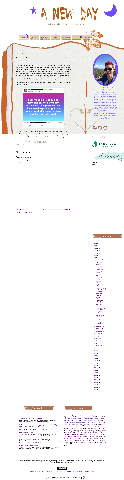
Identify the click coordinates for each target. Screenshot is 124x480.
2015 (95, 358)
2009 (95, 372)
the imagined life (83, 442)
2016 (95, 356)
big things (74, 420)
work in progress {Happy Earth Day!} (29, 445)
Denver (78, 426)
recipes (72, 440)
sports (101, 440)
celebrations (93, 422)
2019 (95, 255)
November (99, 326)
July (97, 336)
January (98, 350)
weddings (76, 444)
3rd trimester (102, 415)
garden (93, 426)
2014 (95, 360)
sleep (93, 440)
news (86, 436)
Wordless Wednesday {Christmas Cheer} (99, 300)
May (97, 341)
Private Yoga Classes (98, 294)
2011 (95, 368)
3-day (94, 415)
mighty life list (102, 434)
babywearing (87, 418)
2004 (95, 384)
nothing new (95, 436)
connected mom (70, 424)
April (97, 343)
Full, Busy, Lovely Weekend (100, 322)
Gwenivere (101, 428)
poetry (90, 438)
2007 (95, 377)
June (97, 338)
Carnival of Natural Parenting (78, 422)
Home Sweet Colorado (99, 305)
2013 (95, 363)
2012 (95, 365)
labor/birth (95, 432)
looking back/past (77, 434)
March (98, 345)
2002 (95, 389)
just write (86, 432)
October (98, 329)
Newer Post (19, 209)
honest (104, 431)
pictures (77, 438)
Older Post (68, 209)
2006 (95, 380)
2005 (95, 382)
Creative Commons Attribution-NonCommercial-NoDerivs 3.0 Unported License (72, 471)
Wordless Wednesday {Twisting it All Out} (99, 284)
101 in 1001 (67, 415)
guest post (90, 428)
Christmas (98, 264)
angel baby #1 (70, 417)
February (98, 348)
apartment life (91, 417)
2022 (95, 248)
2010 (95, 370)
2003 (95, 387)
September (99, 331)
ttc (97, 442)
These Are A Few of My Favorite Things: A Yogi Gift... (100, 310)
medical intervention (90, 434)
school (86, 440)
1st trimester (76, 415)
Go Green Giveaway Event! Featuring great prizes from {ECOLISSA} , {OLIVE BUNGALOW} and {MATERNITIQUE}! (38, 425)
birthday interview (87, 420)
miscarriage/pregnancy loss (74, 436)
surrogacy (66, 442)
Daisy (91, 424)
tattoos (74, 442)
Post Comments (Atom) (29, 212)
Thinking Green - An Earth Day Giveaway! (30, 418)
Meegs (38, 471)
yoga (24, 144)
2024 (95, 243)
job (21, 144)
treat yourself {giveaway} (26, 432)
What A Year (98, 262)
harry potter (72, 431)
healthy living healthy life (88, 431)
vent (102, 442)
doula (86, 426)
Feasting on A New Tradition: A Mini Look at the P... (100, 290)
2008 (95, 375)
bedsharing (97, 418)
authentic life (102, 417)
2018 (95, 258)
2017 (95, 353)
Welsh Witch (96, 444)
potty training (98, 438)
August (98, 333)
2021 (95, 250)
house (70, 432)
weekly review (86, 444)
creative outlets (82, 424)
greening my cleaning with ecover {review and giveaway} (34, 439)
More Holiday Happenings (99, 278)
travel (90, 442)
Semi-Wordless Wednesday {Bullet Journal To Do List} (100, 317)
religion (79, 440)
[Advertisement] (99, 199)
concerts (104, 422)
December (99, 260)
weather (66, 444)
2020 (95, 253)
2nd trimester (86, 415)
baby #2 (70, 418)
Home (43, 209)
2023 (95, 246)
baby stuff (78, 418)
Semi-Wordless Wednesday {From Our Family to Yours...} (99, 269)
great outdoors (77, 428)
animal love (80, 417)
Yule (96, 275)
